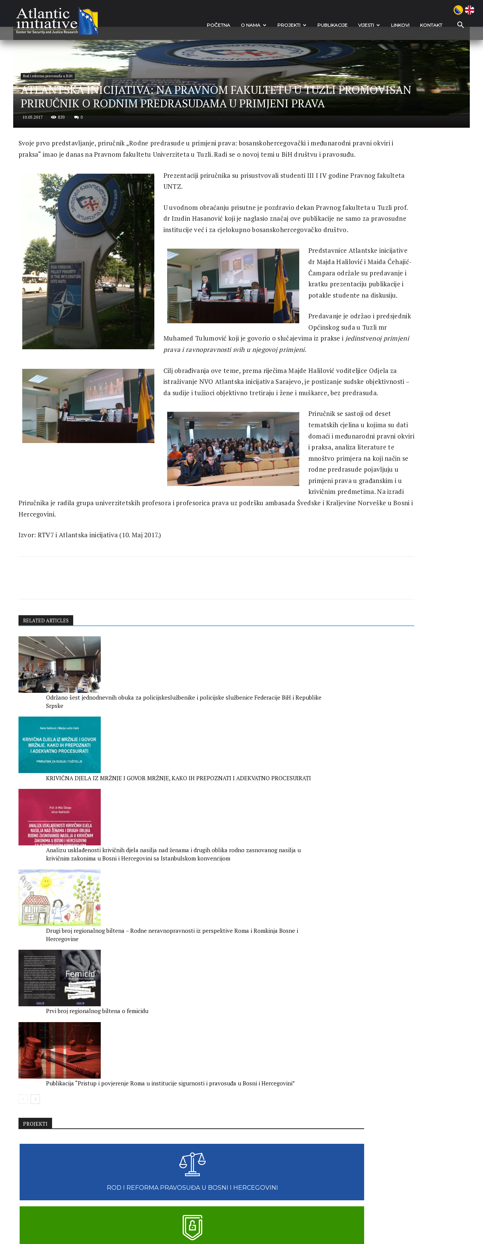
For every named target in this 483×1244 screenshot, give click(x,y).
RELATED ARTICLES (69, 898)
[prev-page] (44, 1133)
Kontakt (408, 25)
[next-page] (57, 1133)
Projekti (269, 25)
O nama (231, 25)
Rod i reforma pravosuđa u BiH (78, 156)
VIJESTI (346, 25)
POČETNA (196, 25)
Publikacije (310, 25)
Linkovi (377, 25)
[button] (434, 25)
